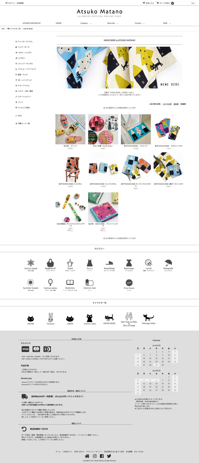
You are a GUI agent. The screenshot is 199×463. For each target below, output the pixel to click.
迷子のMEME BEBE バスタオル (70, 184)
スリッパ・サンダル (24, 64)
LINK (165, 23)
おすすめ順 (167, 104)
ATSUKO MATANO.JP (32, 23)
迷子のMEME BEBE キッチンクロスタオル (136, 185)
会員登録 (20, 3)
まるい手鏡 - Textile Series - (103, 146)
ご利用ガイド (67, 452)
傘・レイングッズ (23, 80)
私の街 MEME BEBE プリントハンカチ (103, 225)
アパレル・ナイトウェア (25, 69)
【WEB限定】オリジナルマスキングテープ (70, 225)
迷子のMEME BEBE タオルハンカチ (168, 146)
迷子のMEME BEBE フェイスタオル (103, 184)
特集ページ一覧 (22, 123)
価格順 (176, 104)
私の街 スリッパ (70, 146)
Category (84, 23)
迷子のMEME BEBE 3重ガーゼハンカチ (168, 184)
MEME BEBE (28, 29)
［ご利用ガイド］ (35, 417)
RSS (135, 452)
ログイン (10, 3)
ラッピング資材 (22, 108)
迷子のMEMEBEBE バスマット (136, 146)
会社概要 (129, 452)
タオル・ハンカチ (23, 53)
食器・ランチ (21, 75)
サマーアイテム (22, 86)
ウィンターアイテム (24, 41)
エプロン (20, 58)
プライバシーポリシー (94, 452)
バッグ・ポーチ (22, 47)
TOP (3, 29)
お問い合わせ (79, 452)
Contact (138, 23)
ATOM (141, 452)
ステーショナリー (23, 97)
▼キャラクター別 (14, 29)
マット (19, 102)
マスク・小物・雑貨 (24, 91)
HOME (59, 23)
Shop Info (111, 23)
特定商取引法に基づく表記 (114, 452)
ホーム (58, 452)
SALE (18, 116)
